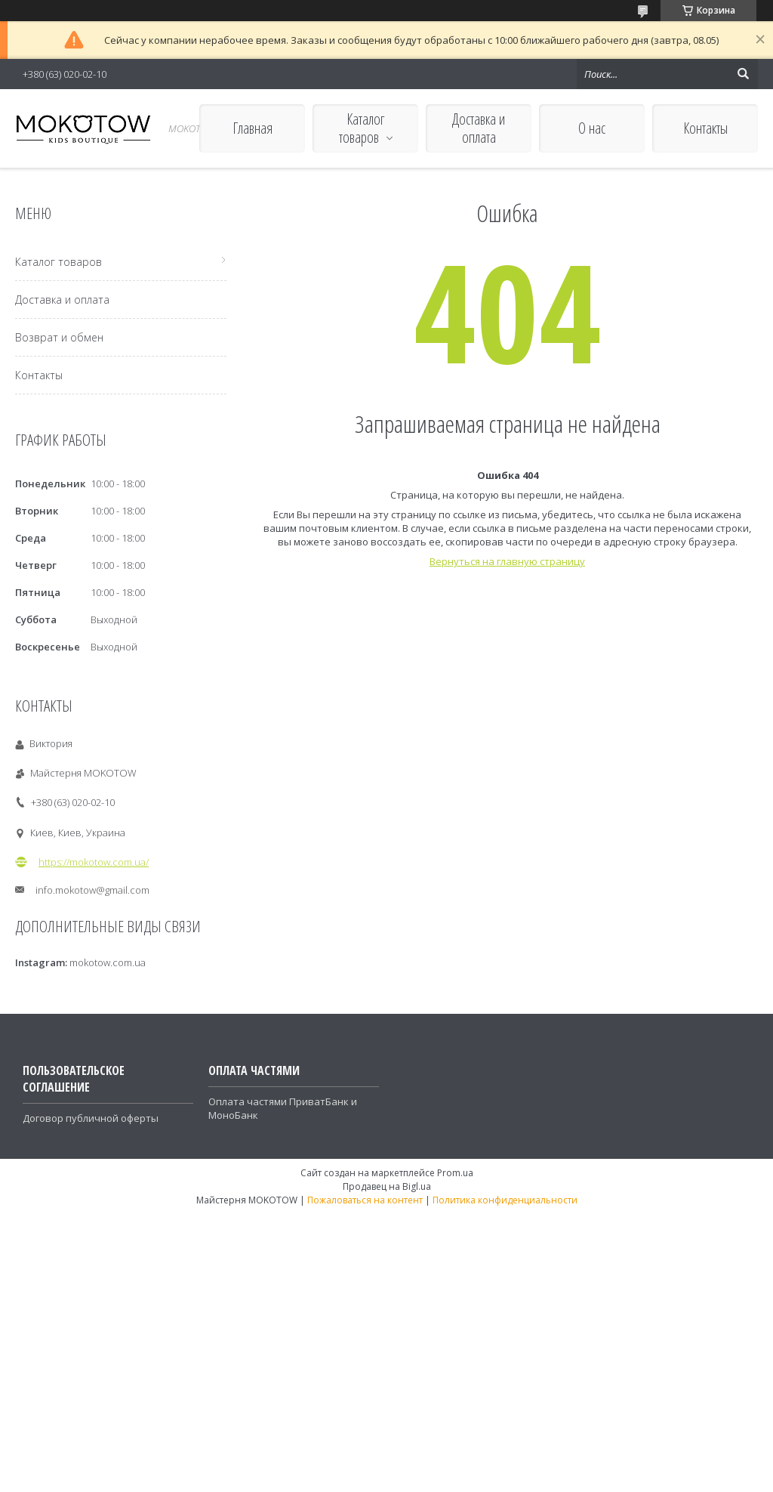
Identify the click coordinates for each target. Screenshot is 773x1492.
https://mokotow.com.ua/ (93, 862)
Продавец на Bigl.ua (387, 1186)
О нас (591, 128)
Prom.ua (455, 1172)
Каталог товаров (362, 128)
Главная (253, 128)
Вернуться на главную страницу (507, 561)
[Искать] (743, 74)
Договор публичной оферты (91, 1118)
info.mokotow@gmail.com (92, 890)
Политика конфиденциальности (505, 1200)
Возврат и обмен (59, 337)
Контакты (705, 128)
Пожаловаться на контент (365, 1200)
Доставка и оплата (478, 128)
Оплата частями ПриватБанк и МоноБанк (282, 1108)
